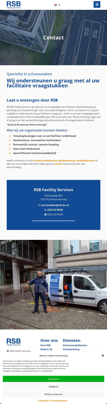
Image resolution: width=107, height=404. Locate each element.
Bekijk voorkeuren (54, 394)
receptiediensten (85, 160)
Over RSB (45, 345)
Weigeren (53, 386)
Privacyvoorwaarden (58, 400)
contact (58, 163)
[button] (102, 355)
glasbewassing (67, 160)
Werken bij (46, 349)
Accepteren (53, 379)
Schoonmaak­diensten (75, 345)
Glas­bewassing (71, 349)
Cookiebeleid (43, 400)
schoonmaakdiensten (45, 160)
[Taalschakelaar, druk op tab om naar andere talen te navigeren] (57, 5)
